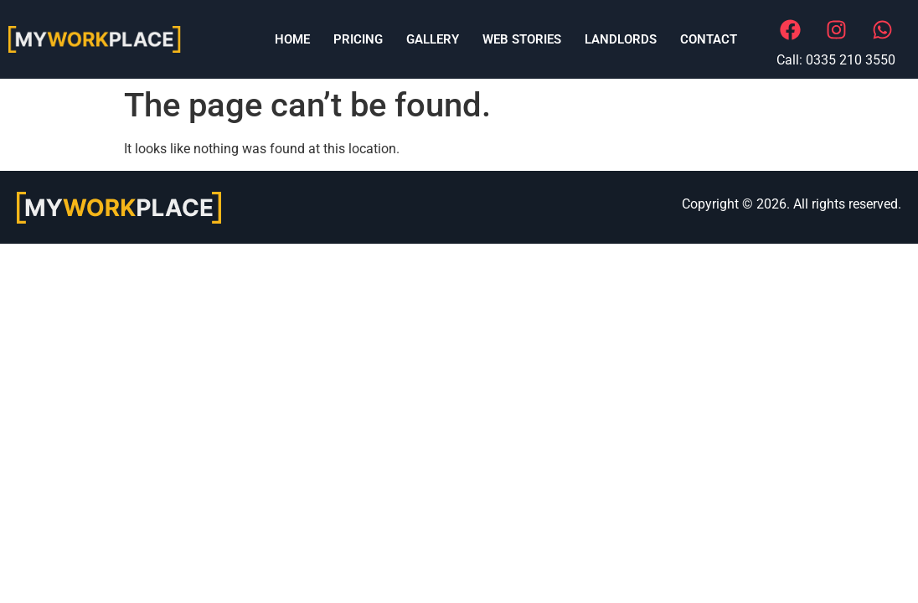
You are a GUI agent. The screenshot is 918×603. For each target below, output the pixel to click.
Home (292, 39)
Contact (708, 39)
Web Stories (521, 39)
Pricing (358, 39)
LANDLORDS (621, 39)
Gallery (432, 39)
